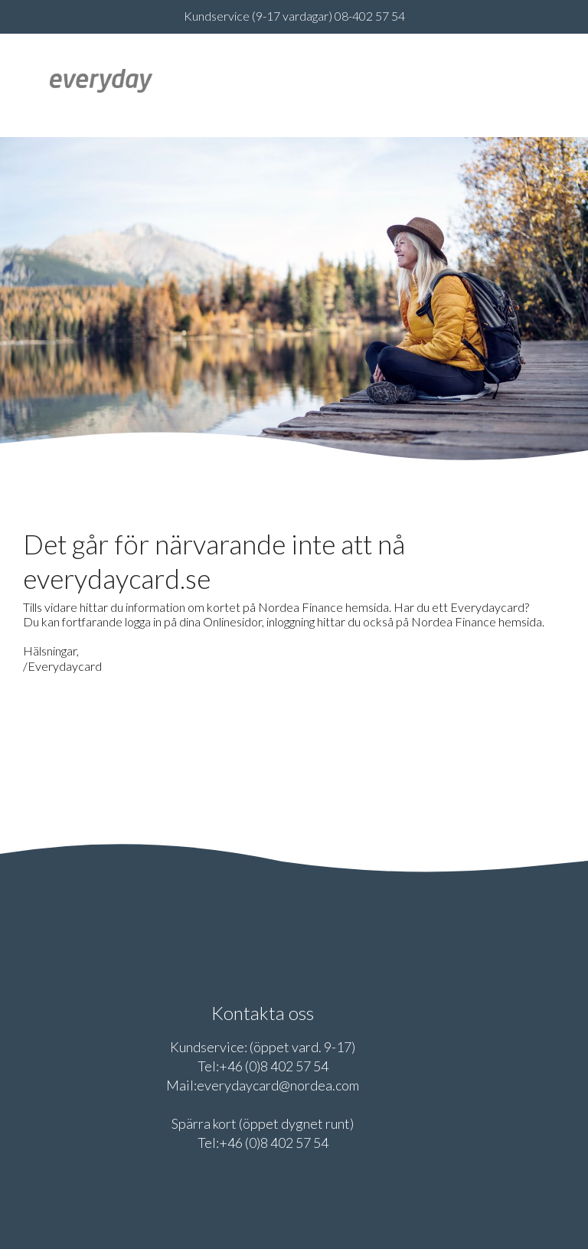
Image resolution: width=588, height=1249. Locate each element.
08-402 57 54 (370, 15)
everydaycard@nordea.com (278, 1085)
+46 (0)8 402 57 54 (273, 1066)
